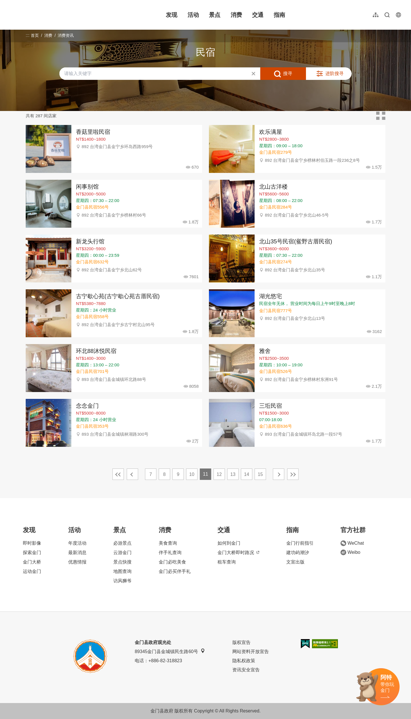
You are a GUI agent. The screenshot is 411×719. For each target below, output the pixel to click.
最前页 (118, 474)
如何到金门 (228, 543)
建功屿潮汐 (297, 552)
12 (219, 474)
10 (191, 474)
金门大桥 (32, 562)
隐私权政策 (243, 660)
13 (232, 474)
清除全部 (253, 73)
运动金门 (32, 571)
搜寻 (287, 73)
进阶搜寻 (334, 73)
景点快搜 (122, 562)
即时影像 (32, 543)
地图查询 (122, 571)
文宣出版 (295, 562)
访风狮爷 (122, 580)
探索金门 (32, 552)
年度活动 (77, 543)
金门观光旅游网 (44, 15)
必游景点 (122, 543)
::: (9, 3)
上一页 (132, 474)
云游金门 (122, 552)
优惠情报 (77, 562)
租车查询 (226, 562)
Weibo (350, 552)
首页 (35, 35)
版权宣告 (241, 642)
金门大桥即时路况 (238, 552)
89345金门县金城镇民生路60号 (170, 651)
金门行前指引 (300, 543)
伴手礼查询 (170, 552)
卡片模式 (380, 115)
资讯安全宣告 (246, 669)
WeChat (352, 543)
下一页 (278, 474)
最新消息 (77, 552)
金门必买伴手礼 (175, 571)
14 (246, 474)
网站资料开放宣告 (250, 651)
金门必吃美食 (172, 562)
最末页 (293, 474)
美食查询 (168, 543)
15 (260, 474)
